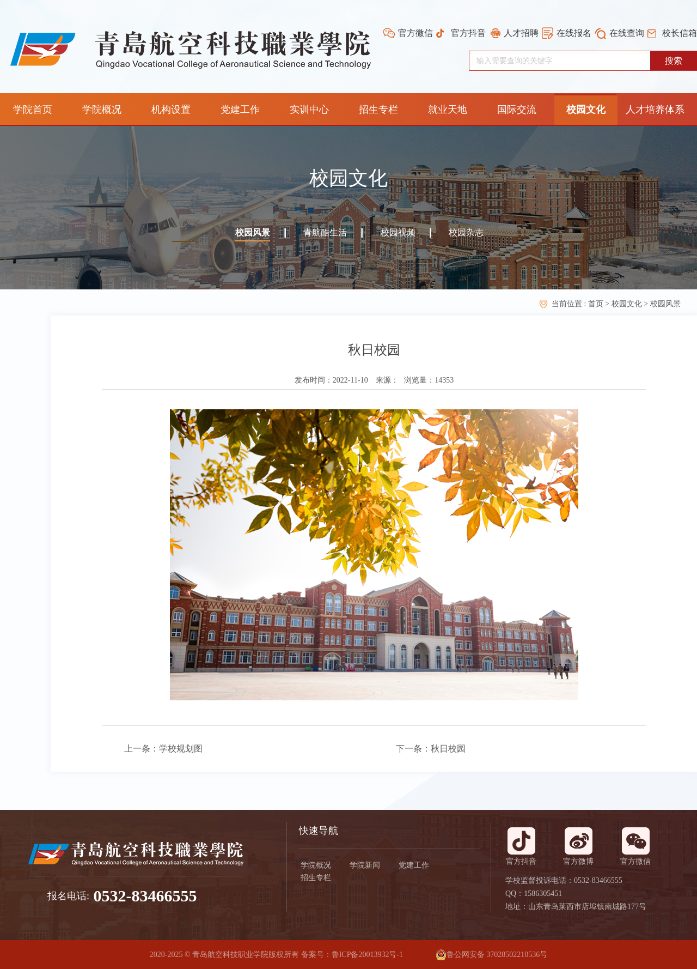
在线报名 (574, 33)
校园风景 (252, 232)
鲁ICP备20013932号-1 (367, 954)
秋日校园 (448, 748)
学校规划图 (181, 748)
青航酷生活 (325, 232)
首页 (597, 304)
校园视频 (398, 232)
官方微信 (415, 33)
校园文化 (627, 304)
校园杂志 (466, 232)
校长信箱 (679, 33)
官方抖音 (468, 33)
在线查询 (626, 33)
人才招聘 (521, 33)
